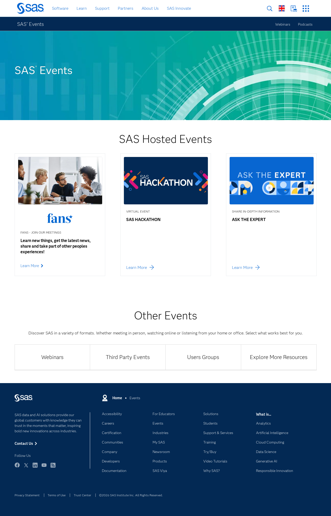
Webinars (282, 24)
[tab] (52, 357)
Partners (125, 8)
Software (60, 8)
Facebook (17, 467)
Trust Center (82, 495)
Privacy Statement (27, 495)
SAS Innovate (179, 8)
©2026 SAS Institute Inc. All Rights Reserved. (131, 495)
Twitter (26, 467)
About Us (150, 8)
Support (102, 8)
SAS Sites (306, 8)
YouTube (44, 467)
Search (269, 8)
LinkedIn (35, 467)
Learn (82, 8)
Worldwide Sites (282, 8)
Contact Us (294, 8)
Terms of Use (57, 495)
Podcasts (305, 24)
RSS (53, 467)
